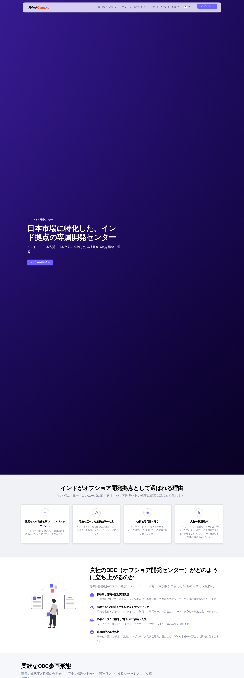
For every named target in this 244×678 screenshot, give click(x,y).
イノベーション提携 (165, 6)
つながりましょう (207, 6)
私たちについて (106, 6)
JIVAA (38, 7)
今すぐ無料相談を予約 (40, 262)
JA (188, 6)
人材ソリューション (134, 6)
